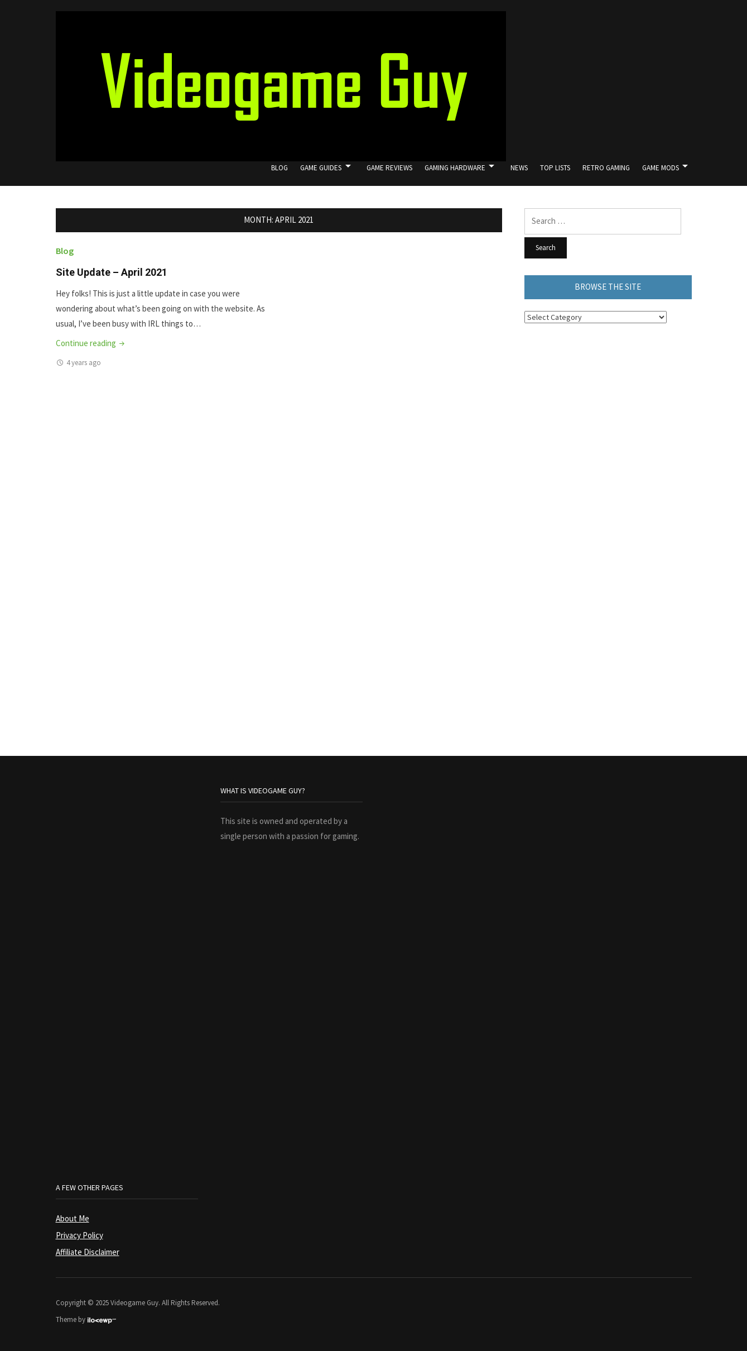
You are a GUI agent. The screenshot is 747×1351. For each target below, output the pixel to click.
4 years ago (83, 362)
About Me (72, 1218)
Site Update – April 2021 (111, 272)
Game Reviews (389, 168)
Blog (279, 168)
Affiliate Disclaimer (87, 1252)
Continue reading (91, 343)
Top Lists (555, 168)
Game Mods (660, 168)
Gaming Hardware (455, 168)
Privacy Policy (79, 1235)
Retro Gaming (606, 168)
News (519, 168)
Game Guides (320, 168)
